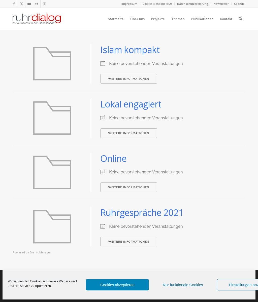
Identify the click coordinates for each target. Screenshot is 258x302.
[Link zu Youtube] (29, 4)
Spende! (239, 4)
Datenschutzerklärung (192, 4)
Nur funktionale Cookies (183, 285)
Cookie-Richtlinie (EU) (157, 4)
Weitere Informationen (128, 79)
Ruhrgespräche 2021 (141, 212)
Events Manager (40, 252)
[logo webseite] (37, 19)
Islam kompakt (129, 50)
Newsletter (221, 4)
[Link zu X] (21, 4)
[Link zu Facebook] (14, 4)
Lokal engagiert (130, 104)
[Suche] (240, 19)
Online (113, 158)
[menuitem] (129, 4)
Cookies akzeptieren (117, 285)
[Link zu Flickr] (36, 4)
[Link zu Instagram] (44, 4)
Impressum (129, 4)
